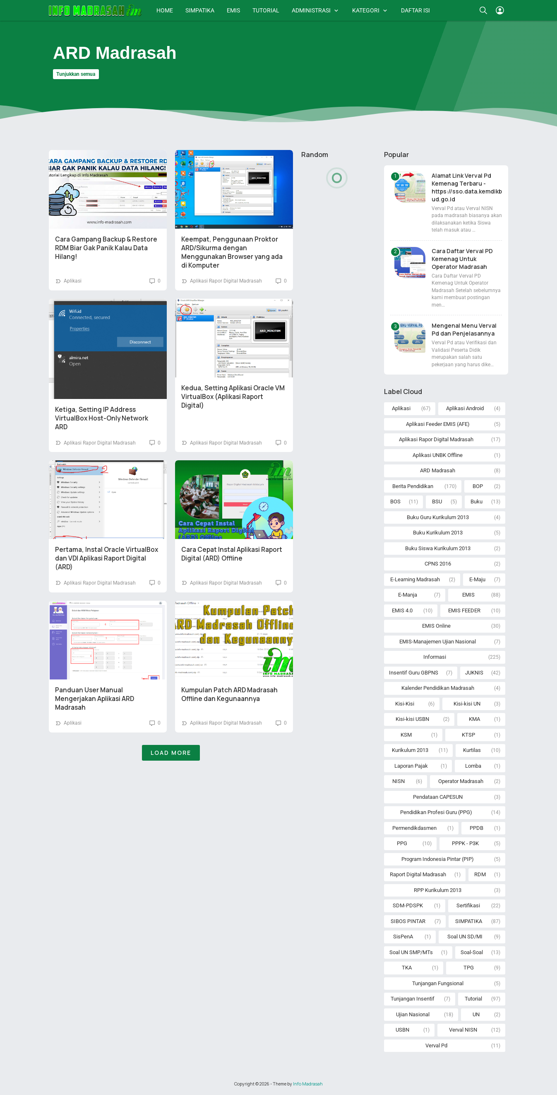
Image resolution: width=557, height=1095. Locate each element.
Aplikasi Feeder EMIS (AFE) (438, 424)
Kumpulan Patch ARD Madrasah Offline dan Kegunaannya (229, 694)
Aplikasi (73, 281)
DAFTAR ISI (415, 10)
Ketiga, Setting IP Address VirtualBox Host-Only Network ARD (101, 418)
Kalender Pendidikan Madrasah (437, 688)
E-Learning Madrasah (415, 579)
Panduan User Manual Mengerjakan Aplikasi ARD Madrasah (94, 699)
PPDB (476, 828)
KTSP (468, 735)
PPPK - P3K (465, 843)
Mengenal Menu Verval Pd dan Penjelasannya (464, 329)
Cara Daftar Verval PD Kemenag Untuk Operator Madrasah (462, 259)
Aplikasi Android (465, 408)
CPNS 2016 (438, 564)
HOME (164, 10)
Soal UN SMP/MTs (411, 952)
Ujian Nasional (413, 1014)
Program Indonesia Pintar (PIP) (437, 859)
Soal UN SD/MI (465, 936)
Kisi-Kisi (404, 704)
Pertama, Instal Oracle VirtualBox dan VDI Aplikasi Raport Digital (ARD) (106, 558)
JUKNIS (474, 673)
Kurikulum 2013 (410, 750)
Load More (171, 753)
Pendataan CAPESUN (438, 797)
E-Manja (407, 595)
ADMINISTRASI (311, 10)
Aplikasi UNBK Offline (438, 455)
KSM (406, 735)
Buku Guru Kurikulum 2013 (438, 517)
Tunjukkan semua (75, 74)
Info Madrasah (308, 1084)
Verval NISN (463, 1030)
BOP (478, 486)
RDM (480, 874)
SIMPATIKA (199, 10)
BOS (395, 501)
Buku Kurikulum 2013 (438, 532)
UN (476, 1014)
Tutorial (473, 999)
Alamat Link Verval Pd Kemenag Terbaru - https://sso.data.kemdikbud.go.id (467, 187)
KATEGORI (365, 10)
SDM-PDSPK (408, 905)
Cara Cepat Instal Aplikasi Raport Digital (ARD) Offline (231, 554)
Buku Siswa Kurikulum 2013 (438, 548)
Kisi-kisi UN (467, 704)
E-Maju (477, 579)
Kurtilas (472, 750)
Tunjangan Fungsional (437, 983)
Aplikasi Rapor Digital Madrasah (226, 281)
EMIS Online (436, 626)
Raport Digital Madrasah (418, 874)
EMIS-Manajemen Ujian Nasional (437, 641)
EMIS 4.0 (402, 610)
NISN (398, 781)
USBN (402, 1030)
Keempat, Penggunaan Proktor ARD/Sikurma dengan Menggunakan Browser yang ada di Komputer (232, 252)
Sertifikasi (468, 905)
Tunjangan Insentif (413, 999)
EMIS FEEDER (464, 610)
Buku (477, 501)
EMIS (233, 10)
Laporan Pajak (411, 766)
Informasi (434, 657)
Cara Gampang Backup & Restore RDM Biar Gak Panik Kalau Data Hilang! (106, 248)
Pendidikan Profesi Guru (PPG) (436, 812)
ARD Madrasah (437, 470)
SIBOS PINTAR (408, 921)
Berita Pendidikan (412, 486)
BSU (437, 501)
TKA (407, 967)
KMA (474, 719)
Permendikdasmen (414, 828)
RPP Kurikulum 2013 (437, 890)
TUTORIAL (265, 10)
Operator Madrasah (460, 781)
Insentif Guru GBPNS (413, 673)
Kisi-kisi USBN (412, 719)
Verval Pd (436, 1045)
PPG (402, 843)
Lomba (473, 766)
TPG (468, 967)
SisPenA (403, 936)
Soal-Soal (472, 952)
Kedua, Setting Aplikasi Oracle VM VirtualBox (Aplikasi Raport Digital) (233, 397)
